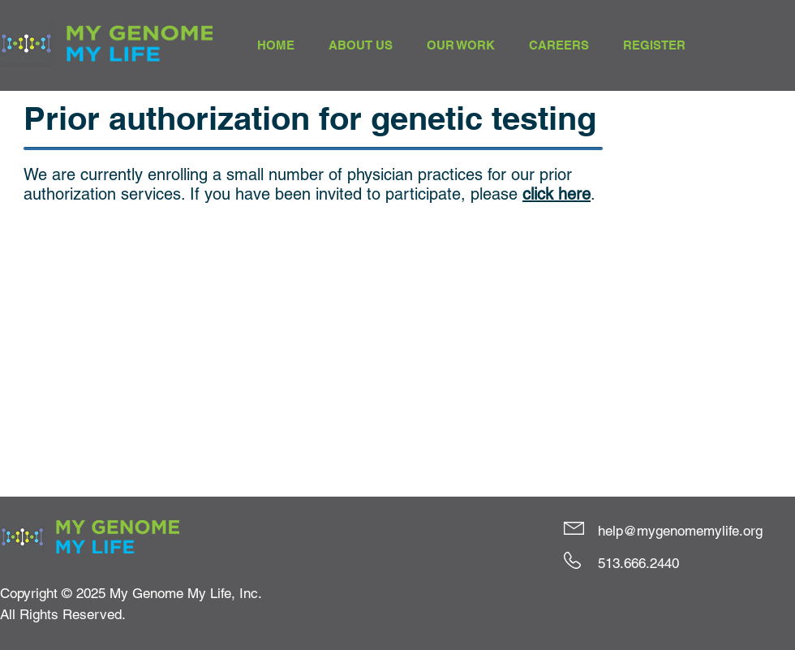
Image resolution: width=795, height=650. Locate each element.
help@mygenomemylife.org (680, 531)
